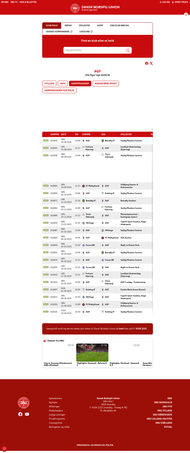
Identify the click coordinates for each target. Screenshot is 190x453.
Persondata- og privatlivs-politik (95, 445)
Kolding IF (109, 193)
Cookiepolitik (55, 423)
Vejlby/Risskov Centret (131, 141)
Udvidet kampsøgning (59, 32)
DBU (169, 398)
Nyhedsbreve (55, 398)
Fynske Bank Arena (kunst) (133, 290)
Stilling (49, 84)
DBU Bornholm (163, 403)
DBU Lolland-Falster (159, 419)
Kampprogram (80, 84)
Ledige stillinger (57, 415)
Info (62, 84)
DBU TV (14, 2)
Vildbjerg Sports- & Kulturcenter (129, 186)
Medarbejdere (56, 411)
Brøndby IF (110, 141)
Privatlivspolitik (57, 419)
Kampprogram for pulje (59, 91)
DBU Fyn (167, 407)
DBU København (162, 415)
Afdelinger (54, 407)
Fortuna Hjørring (89, 148)
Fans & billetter (28, 2)
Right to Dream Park (130, 245)
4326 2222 (141, 329)
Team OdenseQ (109, 156)
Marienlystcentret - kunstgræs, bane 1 (130, 216)
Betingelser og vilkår (59, 427)
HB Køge (90, 223)
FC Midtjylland (92, 186)
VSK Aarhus (126, 238)
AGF (88, 141)
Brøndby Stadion (128, 201)
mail (121, 329)
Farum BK (90, 245)
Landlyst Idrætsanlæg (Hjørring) (131, 148)
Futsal (168, 427)
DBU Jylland (164, 411)
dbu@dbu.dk (109, 411)
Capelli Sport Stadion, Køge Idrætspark (133, 223)
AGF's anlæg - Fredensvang (133, 282)
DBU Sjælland (163, 423)
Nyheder (53, 403)
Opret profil (180, 2)
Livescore (85, 32)
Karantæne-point (106, 84)
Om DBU (5, 2)
